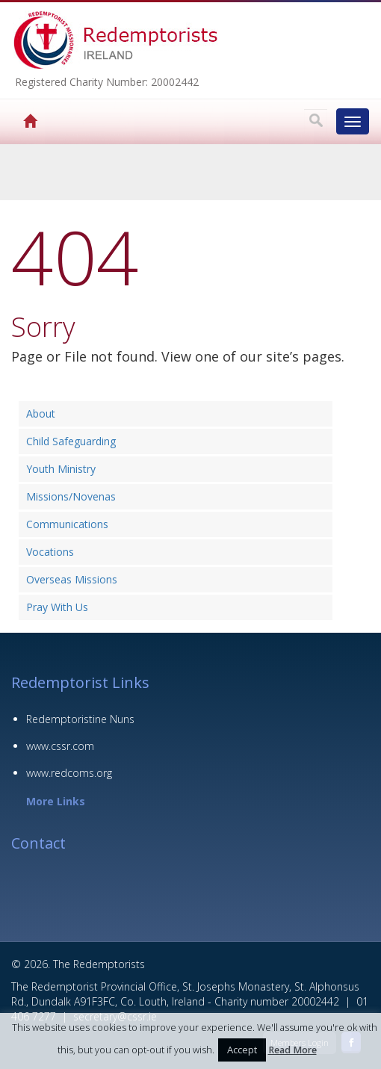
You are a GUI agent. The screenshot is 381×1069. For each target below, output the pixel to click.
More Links (55, 801)
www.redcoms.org (69, 773)
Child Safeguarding (71, 441)
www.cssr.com (60, 746)
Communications (67, 524)
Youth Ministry (61, 469)
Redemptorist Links (80, 682)
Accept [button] (242, 1049)
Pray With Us (57, 607)
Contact (38, 843)
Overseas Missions (71, 579)
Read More (292, 1050)
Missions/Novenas (71, 496)
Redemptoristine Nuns (80, 719)
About (40, 413)
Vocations (50, 552)
